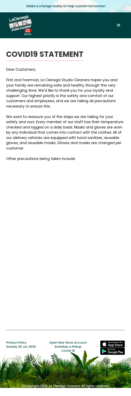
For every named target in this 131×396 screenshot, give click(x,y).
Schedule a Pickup (68, 347)
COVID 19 (68, 351)
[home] (19, 25)
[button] (119, 25)
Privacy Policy (16, 342)
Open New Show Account (68, 342)
